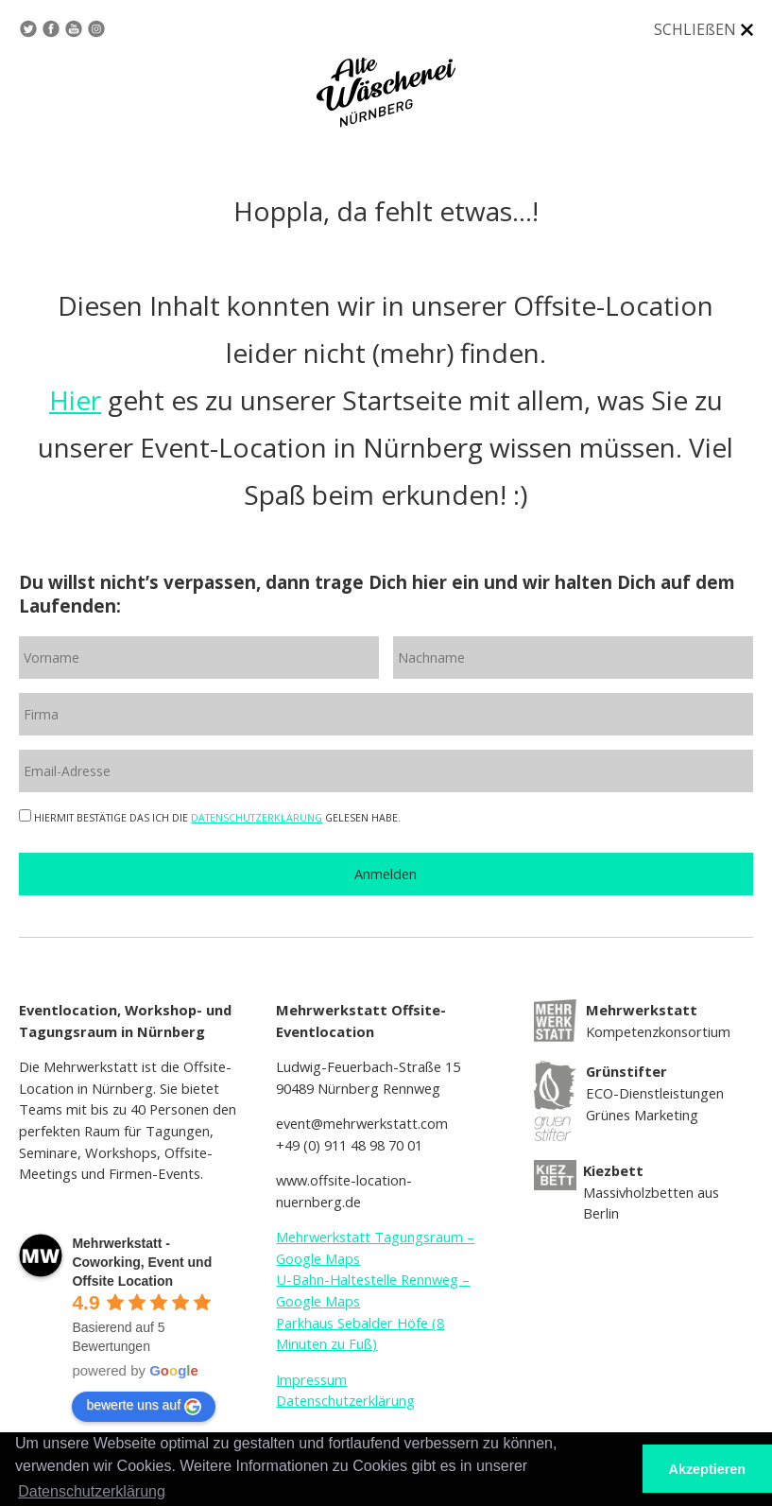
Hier (75, 400)
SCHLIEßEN (695, 29)
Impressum (311, 1379)
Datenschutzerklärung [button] (91, 1491)
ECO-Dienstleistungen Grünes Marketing (655, 1092)
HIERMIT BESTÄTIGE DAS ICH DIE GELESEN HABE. (210, 817)
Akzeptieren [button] (707, 1469)
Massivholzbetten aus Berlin (651, 1191)
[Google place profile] (142, 1262)
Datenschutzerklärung (345, 1400)
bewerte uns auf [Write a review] (143, 1405)
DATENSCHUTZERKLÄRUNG (256, 817)
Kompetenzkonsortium (658, 1020)
